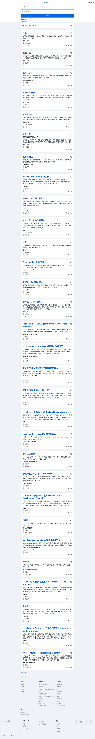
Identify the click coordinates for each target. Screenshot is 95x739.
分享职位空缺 (42, 724)
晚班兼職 (59, 701)
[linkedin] (90, 722)
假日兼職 (59, 694)
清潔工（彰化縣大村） (33, 282)
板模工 (40, 701)
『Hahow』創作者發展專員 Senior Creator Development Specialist (42, 496)
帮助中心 (25, 726)
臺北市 (22, 684)
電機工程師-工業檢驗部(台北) (36, 390)
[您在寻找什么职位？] (47, 7)
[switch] (71, 25)
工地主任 (27, 606)
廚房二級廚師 (29, 454)
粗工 (25, 33)
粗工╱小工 (28, 72)
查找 (47, 16)
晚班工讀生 (28, 114)
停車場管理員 (60, 691)
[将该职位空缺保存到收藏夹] (71, 33)
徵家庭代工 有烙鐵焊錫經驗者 (46, 689)
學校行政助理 (42, 703)
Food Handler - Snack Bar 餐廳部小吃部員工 (43, 346)
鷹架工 (40, 691)
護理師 (26, 562)
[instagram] (81, 722)
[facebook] (76, 722)
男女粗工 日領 (42, 705)
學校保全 (59, 687)
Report (69, 45)
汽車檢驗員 (59, 698)
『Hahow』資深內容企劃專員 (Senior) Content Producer (44, 583)
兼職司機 (59, 703)
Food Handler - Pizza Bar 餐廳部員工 (39, 434)
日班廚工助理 (29, 92)
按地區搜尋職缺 (25, 715)
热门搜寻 (58, 724)
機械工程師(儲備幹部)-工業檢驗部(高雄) (40, 368)
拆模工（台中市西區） (33, 302)
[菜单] (2, 2)
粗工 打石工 (41, 687)
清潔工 (58, 696)
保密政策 (58, 731)
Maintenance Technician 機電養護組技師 (41, 540)
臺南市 (22, 691)
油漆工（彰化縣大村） (33, 198)
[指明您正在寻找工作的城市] (47, 11)
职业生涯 (25, 728)
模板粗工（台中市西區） (34, 220)
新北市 (22, 687)
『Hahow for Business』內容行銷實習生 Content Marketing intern (45, 629)
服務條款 (58, 728)
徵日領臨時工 (60, 684)
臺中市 (22, 689)
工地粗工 (27, 53)
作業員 (26, 520)
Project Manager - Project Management (41, 653)
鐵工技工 (27, 134)
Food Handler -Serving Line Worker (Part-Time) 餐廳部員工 (45, 325)
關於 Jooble (26, 724)
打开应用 (91, 2)
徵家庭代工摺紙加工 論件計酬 (46, 696)
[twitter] (86, 722)
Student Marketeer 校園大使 (36, 176)
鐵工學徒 (40, 698)
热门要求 (24, 678)
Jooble (12, 735)
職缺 (57, 726)
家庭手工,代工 (42, 694)
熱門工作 (23, 712)
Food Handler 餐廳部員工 (34, 262)
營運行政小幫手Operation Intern (37, 473)
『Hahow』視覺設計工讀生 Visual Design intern (45, 412)
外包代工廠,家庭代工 (43, 684)
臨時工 (58, 689)
